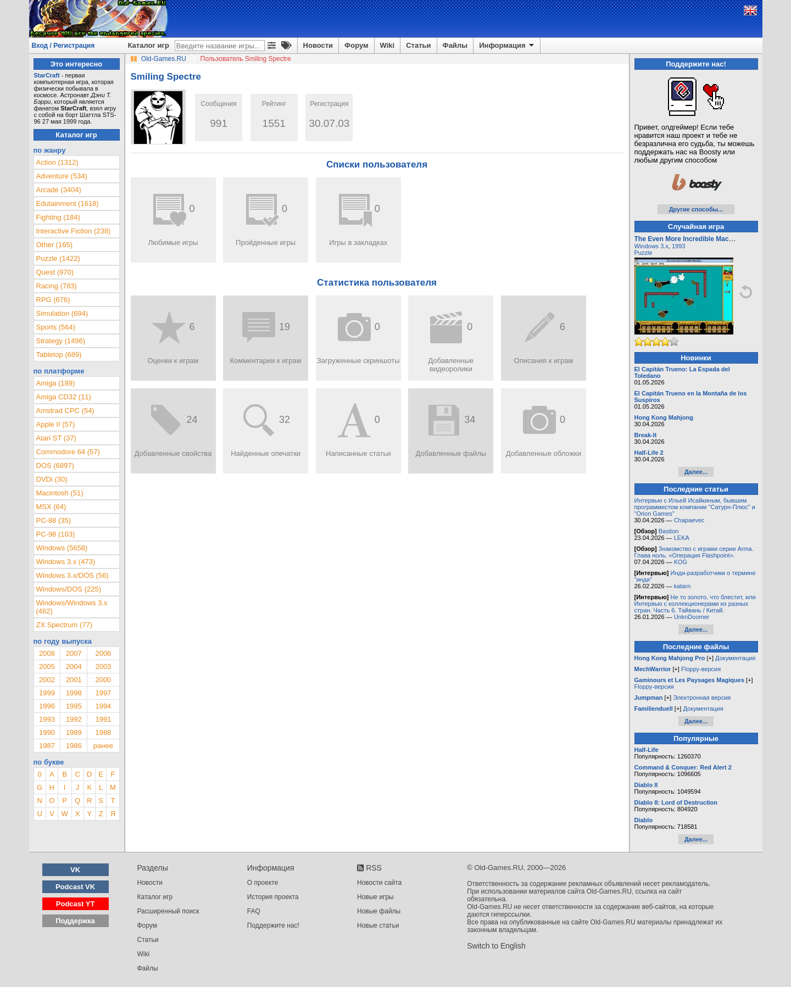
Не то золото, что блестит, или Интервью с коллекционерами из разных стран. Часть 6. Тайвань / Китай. (695, 604)
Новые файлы (378, 911)
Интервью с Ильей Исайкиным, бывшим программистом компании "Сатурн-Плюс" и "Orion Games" (694, 507)
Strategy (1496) (61, 341)
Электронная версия (702, 697)
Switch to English (496, 945)
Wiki (387, 45)
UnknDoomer (692, 617)
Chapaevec (689, 520)
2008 (47, 653)
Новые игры (375, 897)
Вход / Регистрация (63, 45)
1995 (74, 706)
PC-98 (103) (55, 534)
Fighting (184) (58, 217)
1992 (74, 719)
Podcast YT (75, 904)
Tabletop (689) (59, 354)
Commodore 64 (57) (68, 452)
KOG (680, 562)
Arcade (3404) (58, 190)
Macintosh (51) (59, 493)
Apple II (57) (55, 424)
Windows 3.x (651, 246)
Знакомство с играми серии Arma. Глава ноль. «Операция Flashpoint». (694, 552)
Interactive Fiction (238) (73, 231)
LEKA (681, 537)
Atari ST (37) (56, 438)
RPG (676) (53, 299)
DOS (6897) (55, 465)
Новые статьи (378, 925)
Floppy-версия (701, 669)
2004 (74, 666)
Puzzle (643, 252)
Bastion (669, 531)
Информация (507, 45)
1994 (103, 706)
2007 (74, 653)
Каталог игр (148, 45)
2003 (103, 666)
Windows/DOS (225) (68, 589)
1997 (103, 693)
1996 (47, 706)
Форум (356, 45)
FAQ (253, 911)
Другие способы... (696, 209)
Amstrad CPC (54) (65, 410)
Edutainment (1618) (67, 203)
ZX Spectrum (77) (64, 625)
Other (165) (54, 245)
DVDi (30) (52, 479)
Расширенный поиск (168, 911)
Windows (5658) (62, 548)
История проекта (273, 897)
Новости (318, 45)
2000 (103, 680)
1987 (47, 745)
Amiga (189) (55, 383)
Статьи (418, 45)
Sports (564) (56, 327)
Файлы (455, 45)
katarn (682, 586)
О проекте (262, 882)
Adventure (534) (61, 176)
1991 (103, 719)
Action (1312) (57, 162)
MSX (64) (51, 507)
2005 (47, 666)
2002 (47, 680)
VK (75, 870)
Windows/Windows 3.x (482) (72, 607)
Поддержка (75, 921)
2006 (103, 653)
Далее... (696, 472)
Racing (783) (56, 286)
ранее (103, 745)
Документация (735, 658)
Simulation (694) (62, 313)
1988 (103, 732)
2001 (74, 680)
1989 (74, 732)
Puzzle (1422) (58, 258)
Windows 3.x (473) (66, 561)
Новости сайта (379, 882)
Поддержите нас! (273, 925)
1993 (47, 719)
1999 (47, 693)
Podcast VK (75, 887)
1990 (47, 732)
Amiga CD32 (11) (63, 397)
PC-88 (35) (53, 520)
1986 (74, 745)
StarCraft (47, 75)
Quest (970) (55, 272)
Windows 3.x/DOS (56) (72, 575)
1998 (74, 693)
